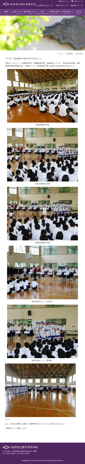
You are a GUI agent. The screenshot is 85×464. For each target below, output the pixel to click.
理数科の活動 (55, 13)
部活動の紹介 (67, 13)
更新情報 (70, 54)
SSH (42, 13)
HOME (6, 13)
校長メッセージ (18, 13)
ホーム (61, 54)
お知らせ (79, 13)
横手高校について (30, 13)
